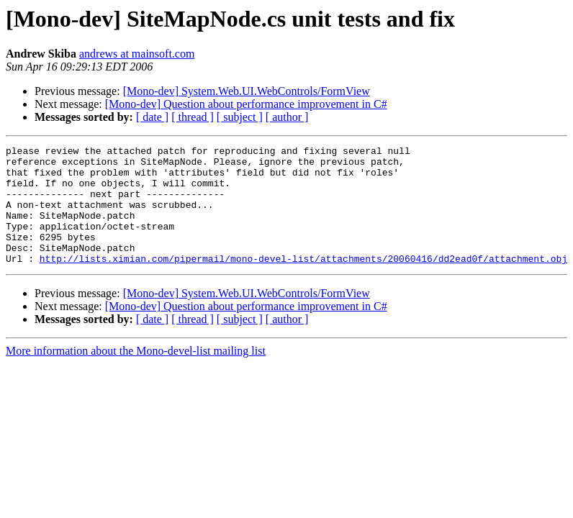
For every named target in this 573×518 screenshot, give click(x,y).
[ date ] (152, 117)
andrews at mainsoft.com (136, 53)
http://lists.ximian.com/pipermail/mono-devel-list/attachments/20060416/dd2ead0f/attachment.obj (303, 282)
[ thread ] (192, 117)
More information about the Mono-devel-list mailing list (136, 374)
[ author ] (287, 117)
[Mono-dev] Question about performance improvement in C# (246, 104)
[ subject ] (240, 117)
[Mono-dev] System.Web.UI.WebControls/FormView (246, 91)
